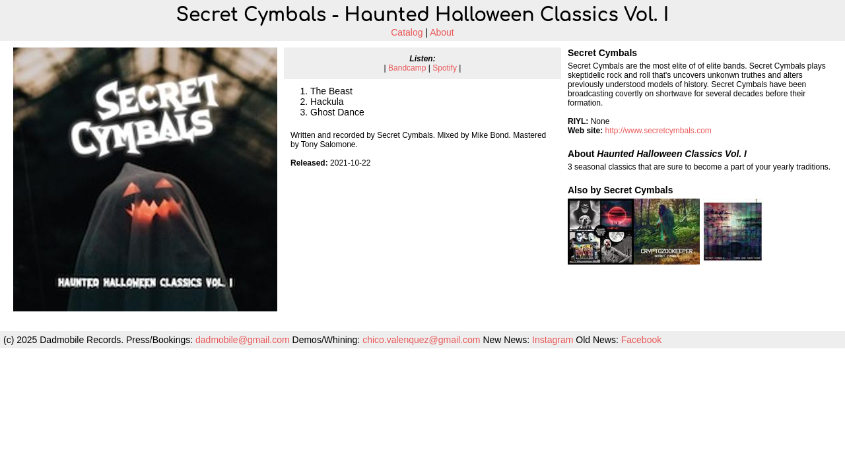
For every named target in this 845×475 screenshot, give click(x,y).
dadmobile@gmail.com (242, 339)
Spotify (444, 68)
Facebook (641, 339)
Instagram (552, 339)
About (442, 32)
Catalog (406, 32)
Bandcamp (407, 68)
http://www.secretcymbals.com (658, 130)
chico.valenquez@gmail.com (421, 339)
